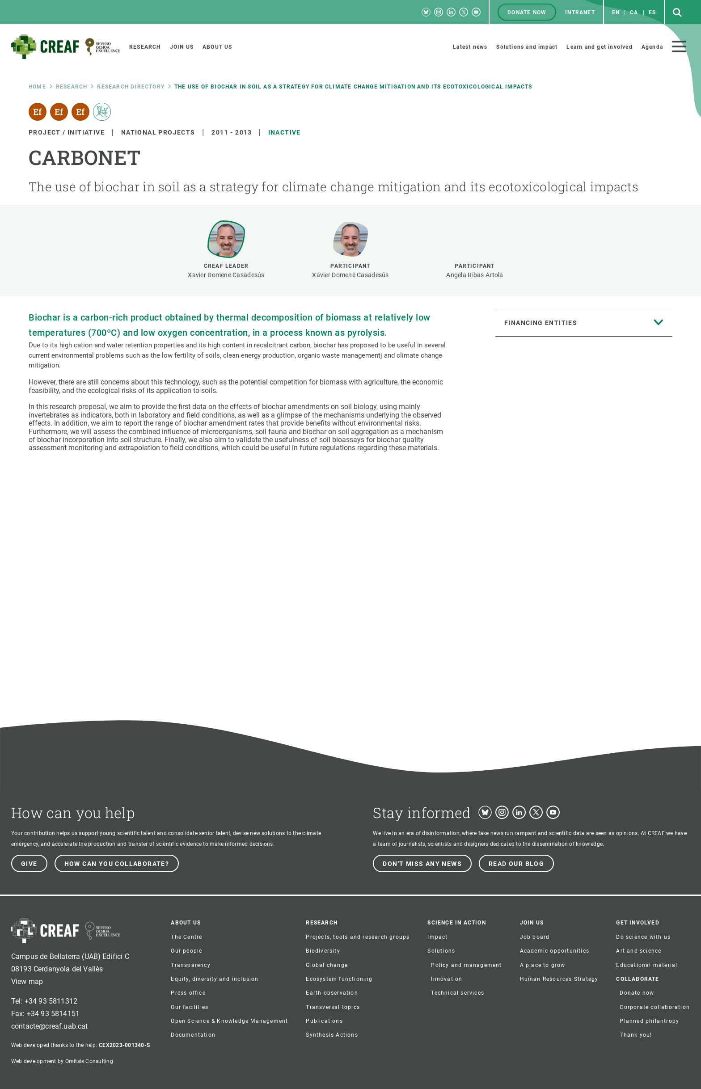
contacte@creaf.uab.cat (49, 1026)
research (72, 87)
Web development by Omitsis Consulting (62, 1061)
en (616, 12)
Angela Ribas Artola (474, 275)
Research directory (131, 87)
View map (27, 981)
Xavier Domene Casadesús (226, 275)
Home (37, 87)
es (652, 12)
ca (634, 12)
